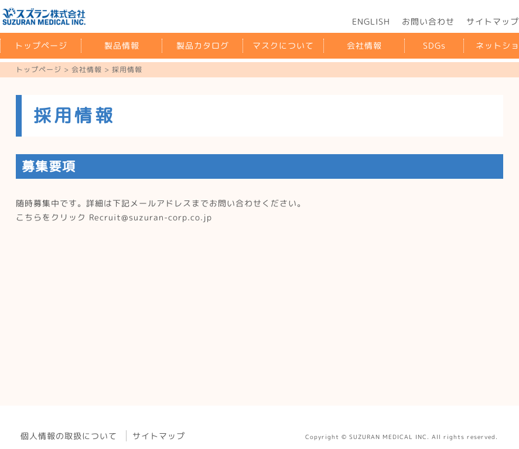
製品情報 (121, 45)
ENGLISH (371, 21)
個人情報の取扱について (69, 435)
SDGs (434, 45)
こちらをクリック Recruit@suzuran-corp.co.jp (114, 217)
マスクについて (283, 45)
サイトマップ (158, 435)
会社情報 (364, 45)
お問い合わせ (428, 21)
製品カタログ (202, 45)
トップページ (41, 45)
